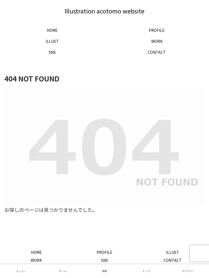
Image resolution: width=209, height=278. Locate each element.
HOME (36, 252)
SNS (104, 260)
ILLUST (172, 252)
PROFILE (104, 252)
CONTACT (173, 260)
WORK (36, 260)
